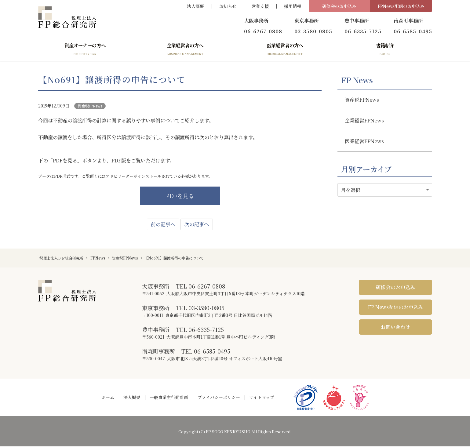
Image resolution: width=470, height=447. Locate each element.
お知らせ (227, 6)
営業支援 (260, 6)
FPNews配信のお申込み (401, 6)
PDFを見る (180, 196)
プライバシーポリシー (218, 398)
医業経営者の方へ (285, 49)
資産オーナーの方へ (85, 49)
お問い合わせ (395, 327)
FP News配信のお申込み (395, 307)
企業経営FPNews (364, 120)
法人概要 (195, 6)
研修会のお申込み (339, 6)
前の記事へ (163, 224)
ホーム (107, 398)
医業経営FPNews (364, 141)
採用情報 (292, 6)
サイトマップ (261, 398)
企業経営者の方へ (185, 49)
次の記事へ (196, 224)
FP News (357, 80)
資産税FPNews (90, 106)
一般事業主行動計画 (169, 398)
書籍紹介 (385, 49)
